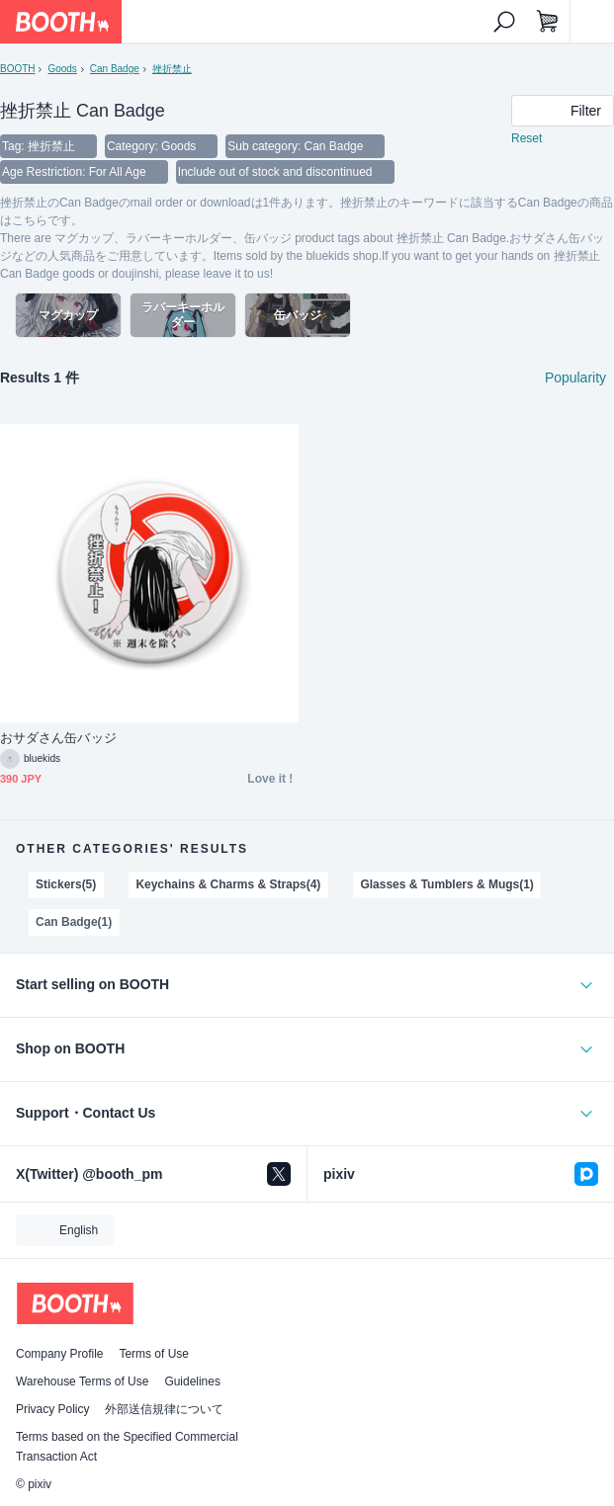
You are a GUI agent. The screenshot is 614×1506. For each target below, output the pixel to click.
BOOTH (17, 68)
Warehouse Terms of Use (82, 1381)
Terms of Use (154, 1354)
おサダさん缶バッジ (58, 737)
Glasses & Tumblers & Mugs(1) (446, 884)
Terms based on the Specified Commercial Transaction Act (127, 1447)
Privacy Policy (52, 1409)
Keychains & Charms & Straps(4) (227, 884)
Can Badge (114, 68)
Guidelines (192, 1381)
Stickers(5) (66, 884)
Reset (526, 138)
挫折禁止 (172, 68)
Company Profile (59, 1354)
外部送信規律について (164, 1409)
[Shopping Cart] (548, 21)
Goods (61, 68)
